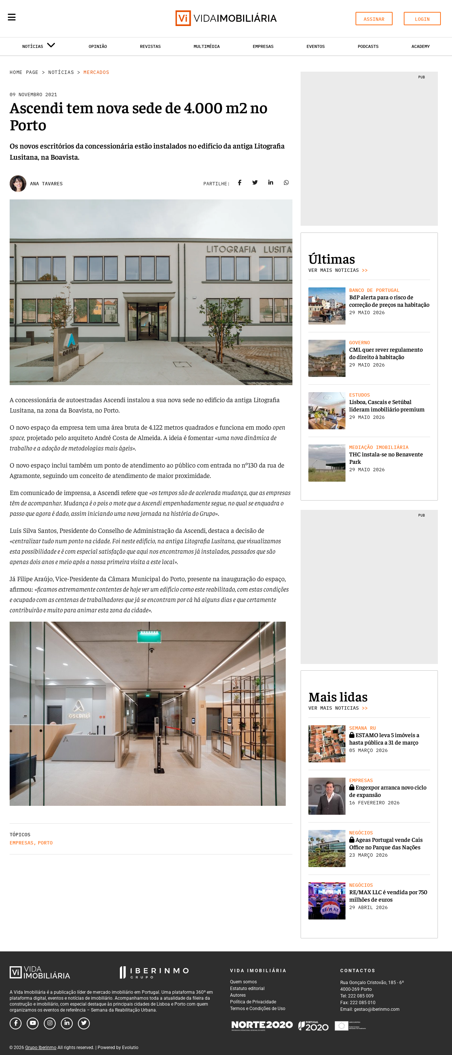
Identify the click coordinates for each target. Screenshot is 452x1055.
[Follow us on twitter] (84, 1023)
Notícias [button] (39, 47)
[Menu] (12, 17)
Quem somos (243, 981)
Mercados (96, 72)
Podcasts (368, 46)
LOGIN (422, 19)
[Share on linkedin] (271, 184)
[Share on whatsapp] (286, 184)
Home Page (24, 72)
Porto (45, 843)
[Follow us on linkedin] (67, 1023)
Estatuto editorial (247, 988)
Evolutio (130, 1047)
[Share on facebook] (240, 184)
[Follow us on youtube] (33, 1023)
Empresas (263, 46)
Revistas (150, 46)
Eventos (316, 46)
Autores (238, 995)
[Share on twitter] (255, 184)
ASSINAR (374, 19)
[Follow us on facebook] (16, 1023)
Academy (421, 46)
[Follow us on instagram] (50, 1023)
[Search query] (55, 18)
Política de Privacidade (253, 1001)
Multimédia (207, 46)
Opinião (98, 46)
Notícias (61, 72)
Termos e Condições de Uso (257, 1008)
